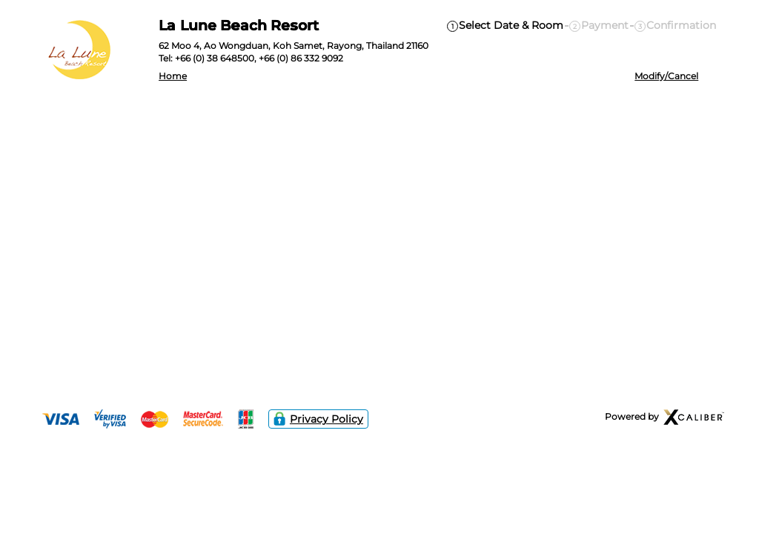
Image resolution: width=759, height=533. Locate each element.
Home (173, 76)
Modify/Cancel (666, 76)
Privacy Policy (318, 419)
